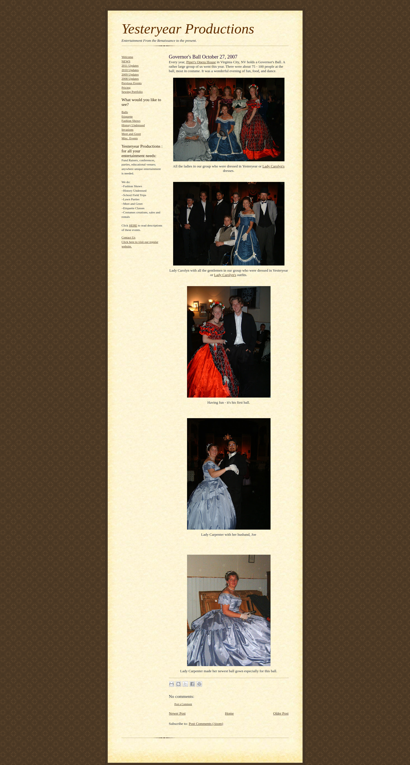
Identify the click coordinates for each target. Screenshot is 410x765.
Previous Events (132, 83)
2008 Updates (130, 78)
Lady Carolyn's (273, 166)
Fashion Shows (131, 120)
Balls (125, 112)
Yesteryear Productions (188, 28)
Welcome (127, 57)
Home (229, 713)
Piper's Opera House (201, 62)
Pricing (126, 87)
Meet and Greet (131, 133)
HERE (133, 225)
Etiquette (127, 116)
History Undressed (133, 125)
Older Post (280, 713)
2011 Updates (130, 65)
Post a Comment (183, 704)
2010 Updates (130, 70)
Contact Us (129, 237)
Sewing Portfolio (132, 91)
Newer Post (177, 713)
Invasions (128, 129)
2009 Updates (130, 74)
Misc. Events (130, 138)
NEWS (126, 61)
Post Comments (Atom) (206, 724)
